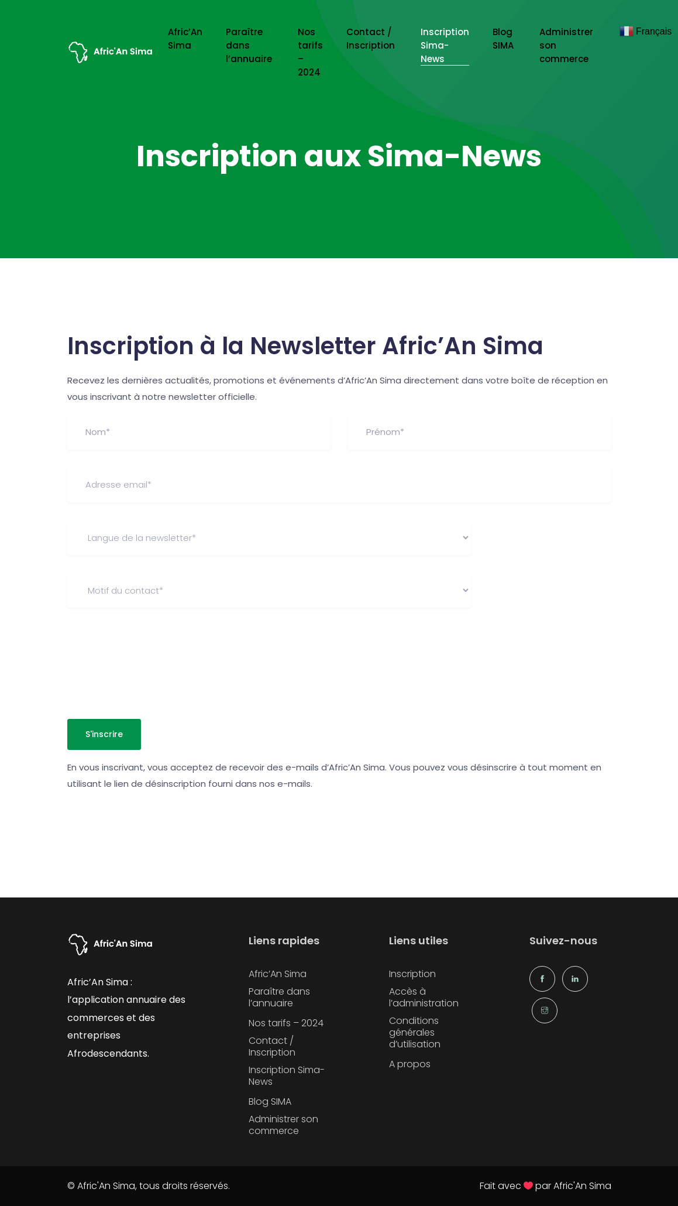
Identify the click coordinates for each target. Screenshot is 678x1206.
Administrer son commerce (566, 45)
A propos (410, 1064)
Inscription (412, 974)
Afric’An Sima (185, 39)
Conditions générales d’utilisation (414, 1032)
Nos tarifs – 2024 (310, 52)
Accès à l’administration (424, 997)
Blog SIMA (504, 39)
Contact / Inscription (371, 39)
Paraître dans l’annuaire (250, 45)
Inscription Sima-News (445, 45)
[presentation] (156, 657)
